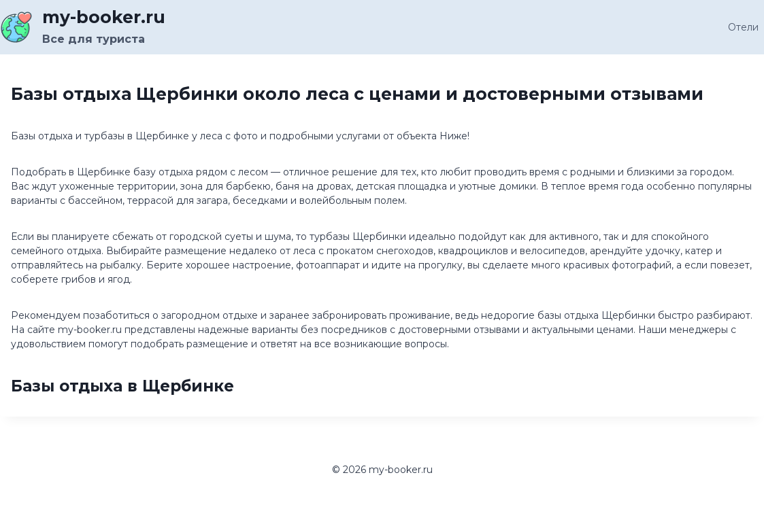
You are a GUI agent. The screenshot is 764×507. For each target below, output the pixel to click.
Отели (743, 27)
